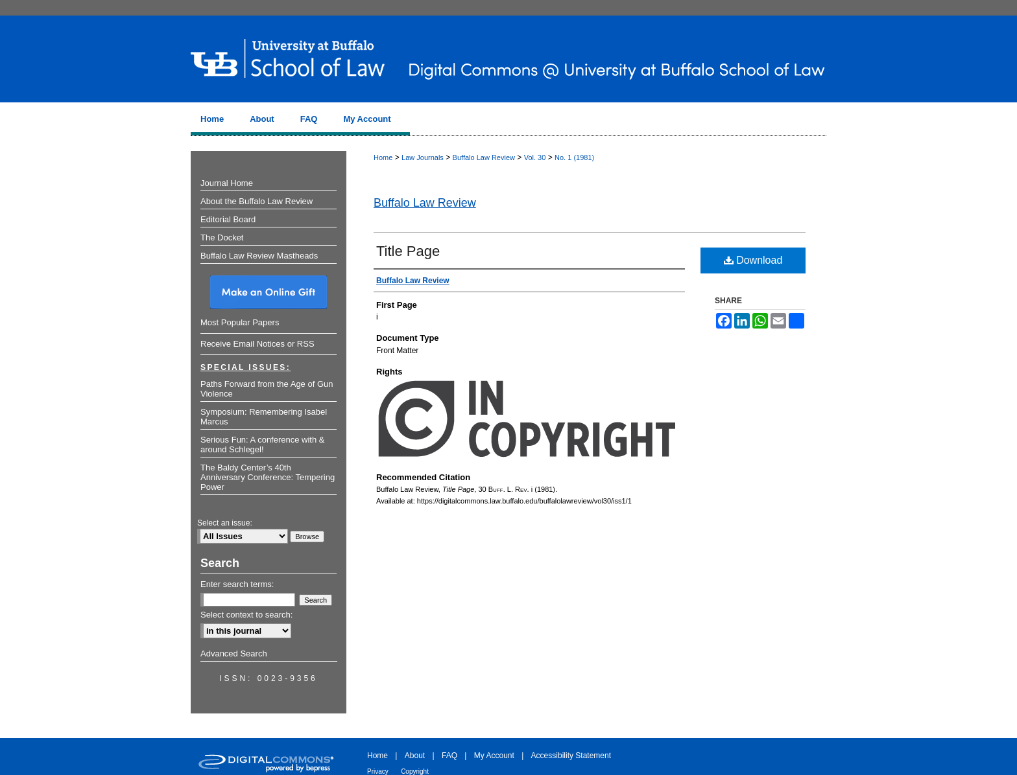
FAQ (449, 755)
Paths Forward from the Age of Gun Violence (266, 389)
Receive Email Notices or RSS (257, 344)
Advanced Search (233, 653)
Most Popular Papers (239, 322)
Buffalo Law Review (484, 157)
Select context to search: (246, 614)
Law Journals (422, 157)
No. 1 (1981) (574, 157)
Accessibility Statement (571, 755)
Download (753, 260)
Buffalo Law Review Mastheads (259, 255)
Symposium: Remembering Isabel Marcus (263, 416)
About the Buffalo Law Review (256, 201)
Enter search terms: (237, 584)
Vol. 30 (535, 157)
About (415, 755)
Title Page (408, 251)
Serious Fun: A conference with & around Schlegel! (262, 444)
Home (383, 157)
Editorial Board (228, 219)
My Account (494, 755)
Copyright (415, 771)
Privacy (378, 771)
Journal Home (226, 183)
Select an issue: (224, 522)
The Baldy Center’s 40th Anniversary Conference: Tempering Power (267, 477)
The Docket (221, 237)
